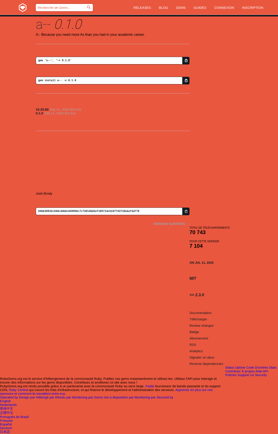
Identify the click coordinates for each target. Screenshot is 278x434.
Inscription (252, 7)
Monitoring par (83, 397)
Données (261, 367)
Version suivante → (171, 224)
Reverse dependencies (206, 364)
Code (250, 367)
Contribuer (233, 371)
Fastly (149, 386)
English (5, 401)
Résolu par (63, 397)
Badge (194, 332)
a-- (43, 24)
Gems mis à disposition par (114, 397)
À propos (248, 371)
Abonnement (199, 338)
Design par (27, 397)
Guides (200, 7)
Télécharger (198, 319)
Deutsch (6, 428)
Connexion (224, 7)
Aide (259, 371)
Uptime (240, 367)
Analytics (196, 351)
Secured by (165, 397)
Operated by (9, 397)
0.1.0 (39, 113)
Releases (142, 7)
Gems (181, 7)
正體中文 (6, 412)
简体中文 (6, 408)
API (265, 371)
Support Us (246, 375)
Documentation (201, 313)
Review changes (202, 325)
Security (261, 375)
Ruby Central (18, 390)
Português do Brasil (14, 417)
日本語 (5, 432)
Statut (229, 367)
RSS (193, 344)
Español (6, 424)
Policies (231, 375)
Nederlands (8, 405)
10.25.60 (42, 109)
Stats (272, 367)
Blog (163, 7)
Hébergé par (45, 397)
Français (6, 420)
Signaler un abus (202, 357)
